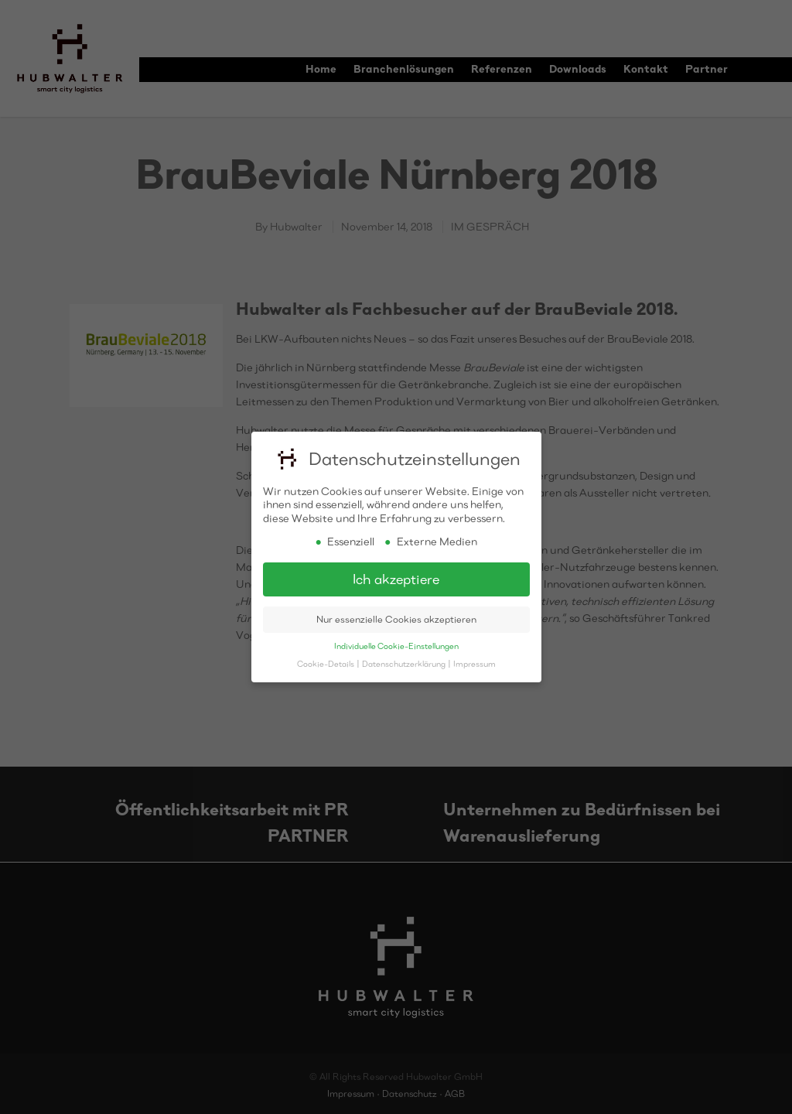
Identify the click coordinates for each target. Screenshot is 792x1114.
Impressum (474, 663)
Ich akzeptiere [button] (396, 578)
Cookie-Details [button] (326, 663)
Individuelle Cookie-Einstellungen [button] (396, 645)
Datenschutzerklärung (404, 663)
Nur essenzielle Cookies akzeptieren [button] (396, 618)
